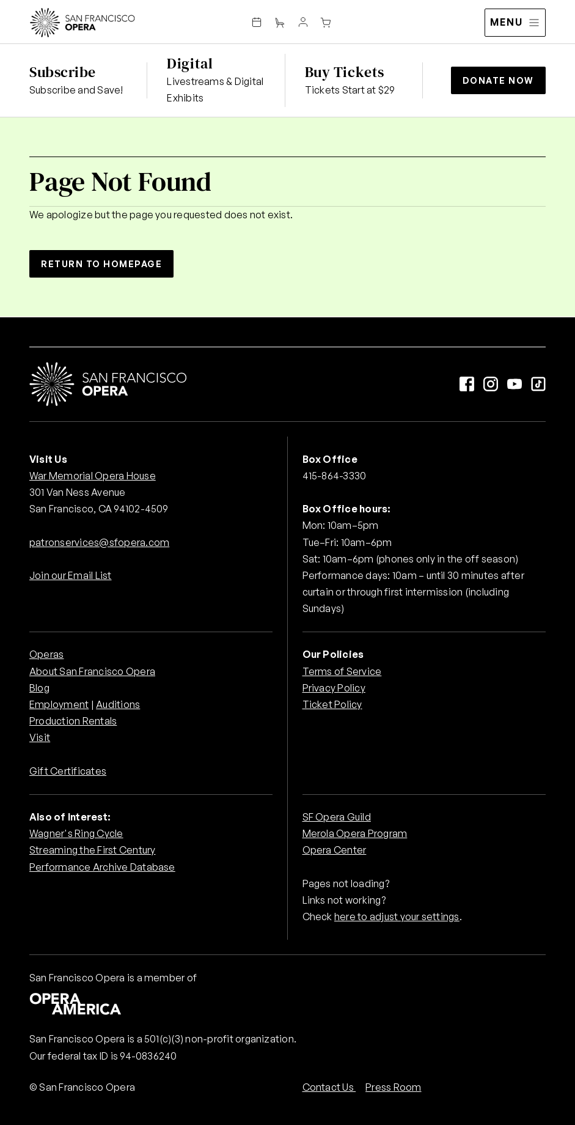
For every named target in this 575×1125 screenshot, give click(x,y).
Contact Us (329, 1087)
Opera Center (334, 850)
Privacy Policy (333, 688)
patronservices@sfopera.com (99, 542)
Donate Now (498, 80)
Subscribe (62, 72)
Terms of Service (342, 671)
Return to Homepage (101, 264)
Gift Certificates (67, 771)
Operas (46, 654)
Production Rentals (73, 721)
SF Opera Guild (336, 817)
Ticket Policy (332, 704)
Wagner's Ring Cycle (76, 833)
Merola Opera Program (355, 833)
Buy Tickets (344, 72)
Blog (39, 688)
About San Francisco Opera (92, 671)
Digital (190, 63)
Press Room (393, 1087)
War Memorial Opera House (92, 476)
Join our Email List (70, 575)
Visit (39, 737)
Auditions (118, 704)
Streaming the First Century (92, 850)
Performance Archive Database (102, 867)
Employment (59, 704)
